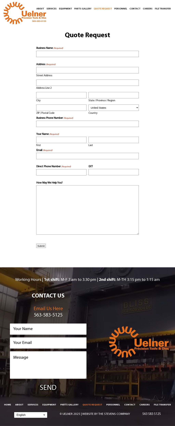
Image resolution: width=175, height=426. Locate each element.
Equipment (65, 9)
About (40, 9)
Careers (147, 9)
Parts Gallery (82, 9)
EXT (91, 166)
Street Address (44, 75)
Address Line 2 (44, 88)
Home (7, 405)
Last (91, 145)
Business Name (49, 48)
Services (51, 9)
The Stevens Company (114, 414)
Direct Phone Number (53, 166)
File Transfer (163, 9)
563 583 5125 (151, 414)
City (38, 100)
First (38, 145)
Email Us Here (48, 309)
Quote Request (103, 9)
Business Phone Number (54, 118)
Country (93, 113)
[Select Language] (30, 415)
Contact (135, 9)
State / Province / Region (102, 100)
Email (44, 150)
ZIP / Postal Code (45, 113)
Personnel (120, 9)
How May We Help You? (49, 182)
